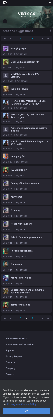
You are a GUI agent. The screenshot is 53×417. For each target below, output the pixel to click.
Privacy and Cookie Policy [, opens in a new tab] (21, 404)
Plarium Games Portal (17, 338)
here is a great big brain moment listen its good (28, 116)
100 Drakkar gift (19, 169)
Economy (15, 210)
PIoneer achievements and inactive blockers (29, 129)
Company (10, 368)
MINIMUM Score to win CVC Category (25, 75)
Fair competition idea (22, 250)
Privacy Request (14, 356)
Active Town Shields (21, 277)
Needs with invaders (21, 223)
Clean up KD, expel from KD (25, 62)
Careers (10, 374)
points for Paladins (20, 304)
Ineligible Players (19, 88)
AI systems (16, 196)
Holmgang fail (18, 156)
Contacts (10, 362)
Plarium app (17, 264)
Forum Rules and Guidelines (20, 344)
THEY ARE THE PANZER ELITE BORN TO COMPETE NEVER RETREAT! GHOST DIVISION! (28, 102)
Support (10, 350)
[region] (26, 398)
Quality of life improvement (25, 183)
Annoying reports (20, 48)
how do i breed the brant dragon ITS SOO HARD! (29, 143)
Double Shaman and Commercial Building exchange (27, 291)
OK (26, 410)
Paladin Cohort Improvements (26, 237)
